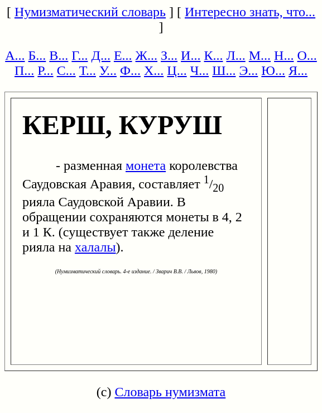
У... (108, 70)
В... (58, 55)
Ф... (130, 70)
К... (213, 55)
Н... (284, 55)
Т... (87, 70)
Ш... (224, 70)
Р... (45, 70)
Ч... (199, 70)
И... (190, 55)
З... (169, 55)
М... (260, 55)
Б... (37, 55)
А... (15, 55)
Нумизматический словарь (90, 11)
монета (146, 165)
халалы (95, 247)
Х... (154, 70)
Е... (123, 55)
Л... (235, 55)
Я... (298, 70)
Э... (248, 70)
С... (66, 70)
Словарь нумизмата (169, 391)
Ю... (273, 70)
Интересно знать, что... (250, 11)
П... (24, 70)
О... (306, 55)
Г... (79, 55)
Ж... (147, 55)
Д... (101, 55)
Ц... (176, 70)
